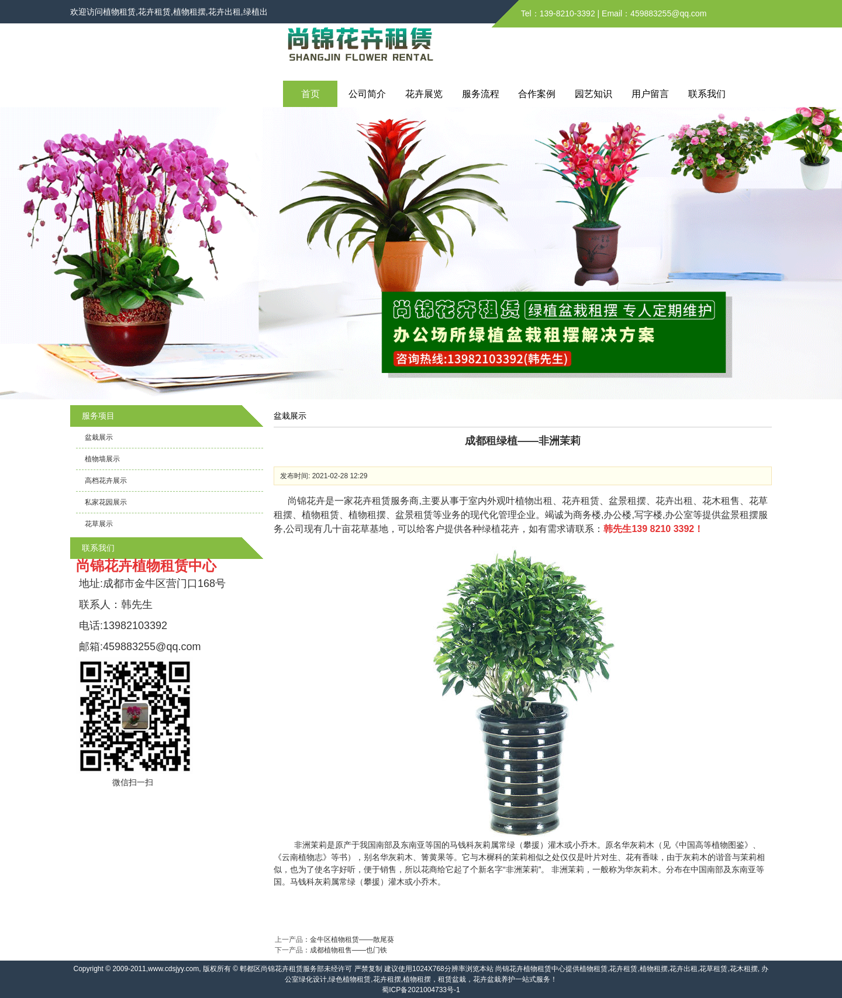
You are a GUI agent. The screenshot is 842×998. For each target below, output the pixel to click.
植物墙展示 (102, 459)
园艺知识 (593, 94)
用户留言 (650, 94)
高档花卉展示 (106, 480)
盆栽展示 (99, 437)
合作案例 (536, 94)
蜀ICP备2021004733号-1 (421, 990)
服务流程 (480, 94)
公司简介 (367, 94)
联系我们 (707, 94)
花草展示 (99, 524)
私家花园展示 (106, 502)
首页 (310, 94)
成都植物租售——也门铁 (348, 950)
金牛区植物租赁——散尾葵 (352, 939)
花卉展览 (424, 94)
